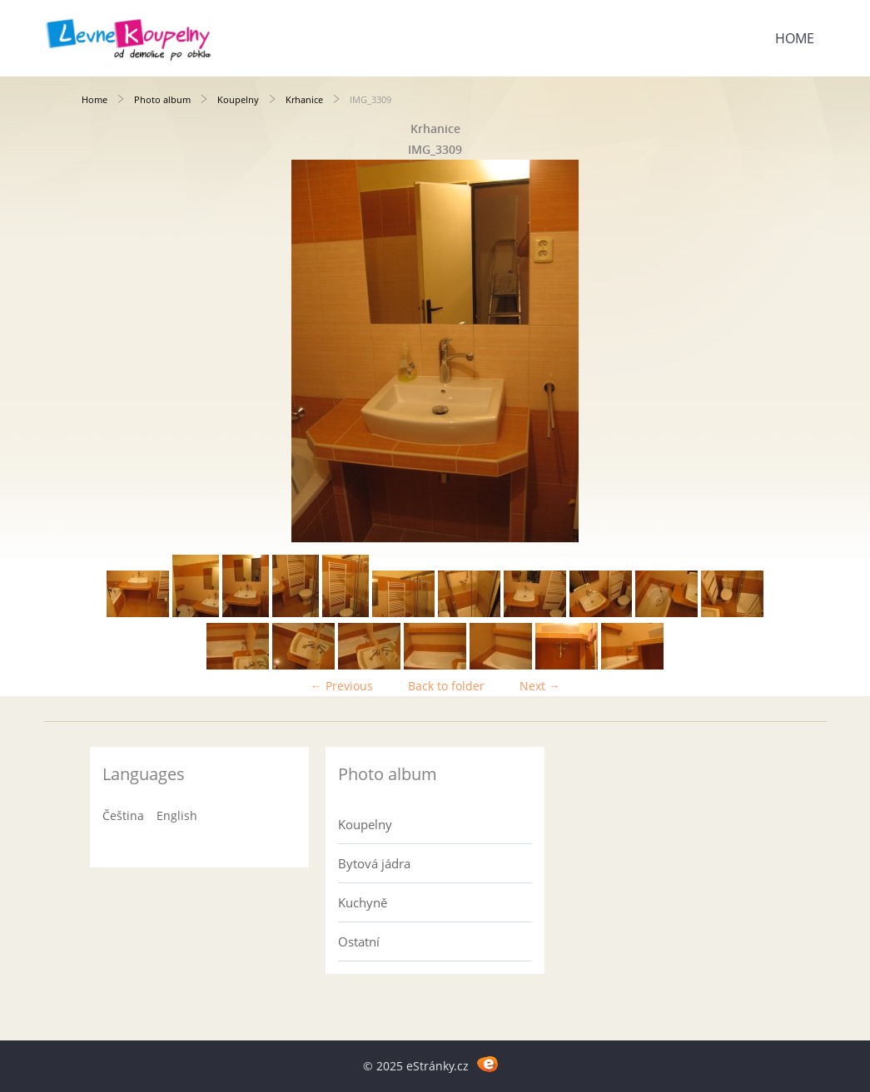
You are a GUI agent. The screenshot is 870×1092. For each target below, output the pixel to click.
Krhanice (304, 99)
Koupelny (238, 99)
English (177, 815)
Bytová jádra (374, 863)
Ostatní (359, 941)
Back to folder (446, 686)
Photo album (162, 99)
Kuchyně (362, 902)
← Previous (342, 686)
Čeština (123, 815)
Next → (540, 686)
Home (794, 38)
